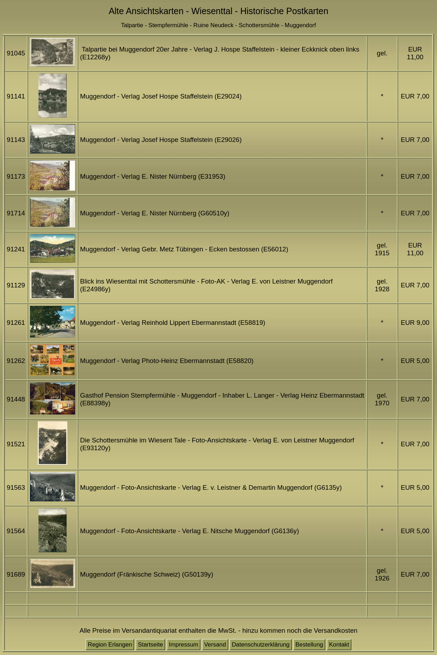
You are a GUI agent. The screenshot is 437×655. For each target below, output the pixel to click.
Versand (215, 644)
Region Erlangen (110, 644)
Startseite (150, 644)
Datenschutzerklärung (261, 644)
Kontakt (339, 644)
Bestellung (309, 644)
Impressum (183, 644)
